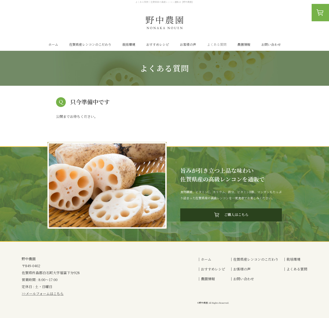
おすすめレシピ (157, 44)
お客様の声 (188, 44)
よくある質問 (216, 44)
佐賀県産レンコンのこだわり (90, 44)
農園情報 (243, 44)
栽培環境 (128, 44)
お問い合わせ (271, 44)
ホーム (53, 44)
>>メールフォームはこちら (43, 293)
